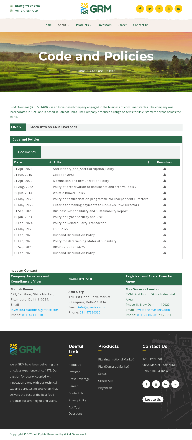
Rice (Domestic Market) (113, 366)
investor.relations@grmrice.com (35, 310)
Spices (102, 374)
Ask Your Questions (75, 410)
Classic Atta (105, 381)
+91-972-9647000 (26, 11)
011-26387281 (147, 315)
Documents (27, 152)
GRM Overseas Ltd (76, 434)
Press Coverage (79, 379)
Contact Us (76, 393)
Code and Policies (26, 139)
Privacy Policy (77, 400)
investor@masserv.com (152, 310)
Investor (74, 372)
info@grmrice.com (27, 6)
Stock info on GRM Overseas (53, 127)
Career (73, 386)
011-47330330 (32, 315)
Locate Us (153, 399)
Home (81, 71)
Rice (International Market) (116, 359)
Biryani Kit (105, 388)
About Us (75, 365)
